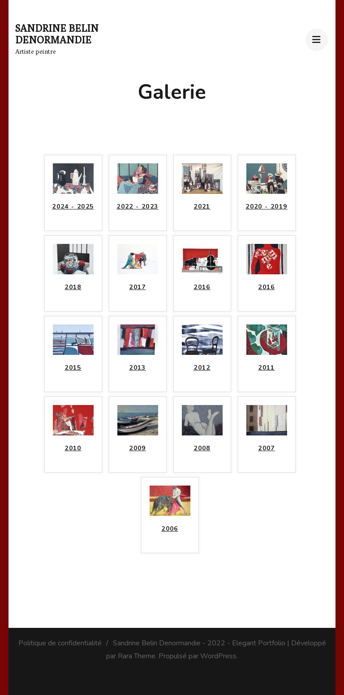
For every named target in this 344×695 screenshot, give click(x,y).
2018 (73, 287)
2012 (202, 367)
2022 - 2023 (137, 206)
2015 (73, 367)
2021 (202, 206)
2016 (202, 287)
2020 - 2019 (266, 206)
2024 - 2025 (73, 206)
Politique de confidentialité (60, 643)
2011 (266, 367)
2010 (73, 448)
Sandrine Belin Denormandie (57, 34)
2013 (137, 367)
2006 (169, 528)
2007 (266, 448)
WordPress (218, 656)
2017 (137, 287)
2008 (202, 448)
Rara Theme (136, 656)
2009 (137, 448)
